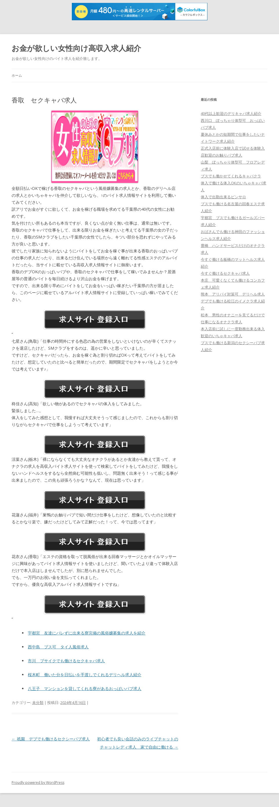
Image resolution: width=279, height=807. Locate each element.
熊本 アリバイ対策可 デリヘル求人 (233, 294)
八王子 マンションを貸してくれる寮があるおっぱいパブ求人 (84, 688)
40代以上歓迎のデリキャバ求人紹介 (231, 113)
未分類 (37, 702)
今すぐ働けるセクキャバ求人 (225, 273)
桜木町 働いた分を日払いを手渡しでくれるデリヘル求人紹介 (84, 674)
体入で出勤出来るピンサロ (223, 196)
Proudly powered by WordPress (38, 782)
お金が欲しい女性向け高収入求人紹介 (76, 48)
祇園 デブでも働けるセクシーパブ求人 (51, 739)
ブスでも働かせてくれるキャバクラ (231, 176)
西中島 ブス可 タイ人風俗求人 (58, 647)
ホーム (17, 75)
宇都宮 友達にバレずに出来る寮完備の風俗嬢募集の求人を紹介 (86, 633)
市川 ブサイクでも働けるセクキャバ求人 (66, 660)
